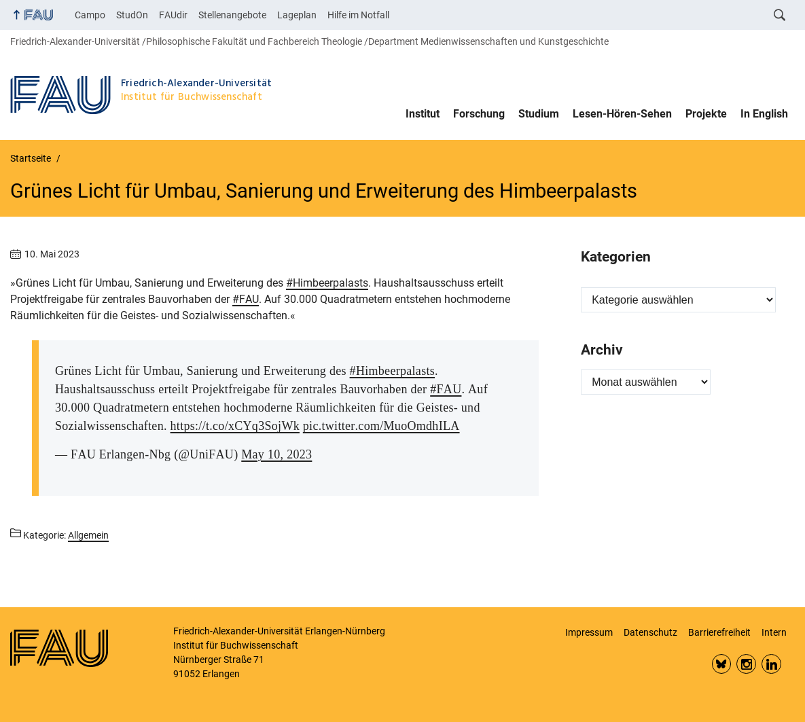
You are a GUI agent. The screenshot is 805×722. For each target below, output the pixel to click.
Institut (423, 113)
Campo (90, 15)
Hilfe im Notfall (358, 15)
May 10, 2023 (276, 454)
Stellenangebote (232, 15)
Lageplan (297, 15)
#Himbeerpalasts (392, 371)
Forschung (479, 113)
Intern (774, 632)
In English (764, 113)
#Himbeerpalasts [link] (327, 282)
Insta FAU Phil (746, 664)
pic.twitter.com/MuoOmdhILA (381, 426)
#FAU (445, 389)
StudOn (132, 15)
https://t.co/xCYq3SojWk (235, 426)
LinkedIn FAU (771, 664)
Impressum (589, 632)
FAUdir (173, 15)
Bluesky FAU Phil (722, 664)
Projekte (706, 113)
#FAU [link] (245, 299)
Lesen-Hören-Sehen (622, 113)
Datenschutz (650, 632)
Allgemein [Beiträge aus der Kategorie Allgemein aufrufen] (88, 535)
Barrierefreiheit (719, 632)
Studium (538, 113)
